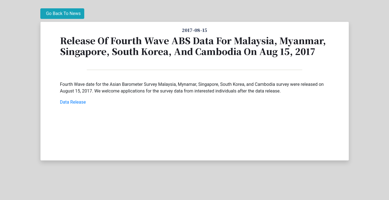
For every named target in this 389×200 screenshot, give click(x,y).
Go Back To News (62, 13)
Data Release (73, 102)
